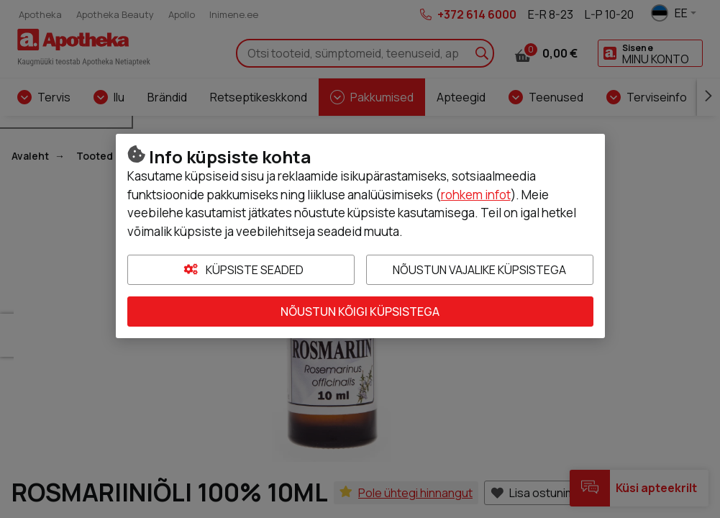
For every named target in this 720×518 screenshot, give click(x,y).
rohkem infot (476, 194)
